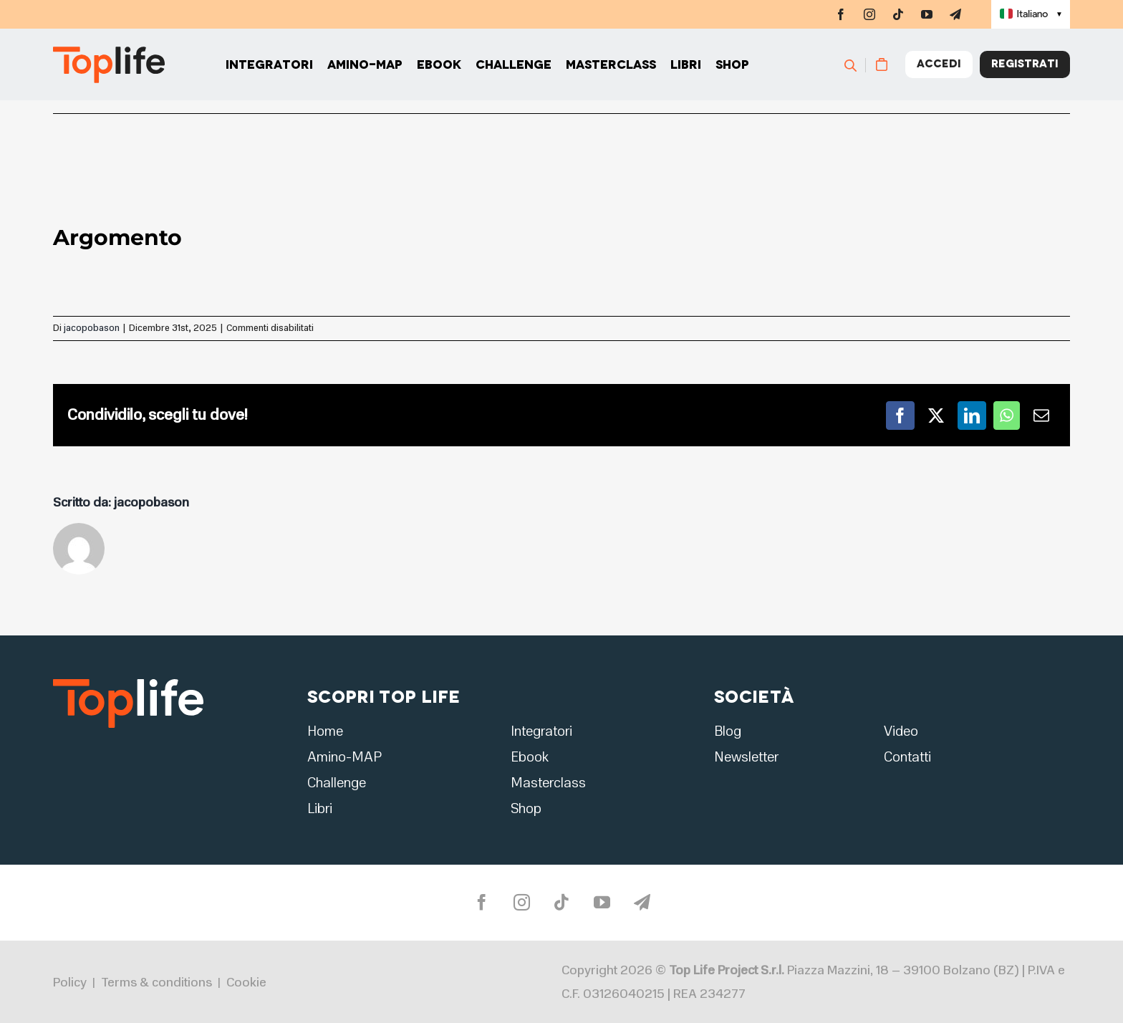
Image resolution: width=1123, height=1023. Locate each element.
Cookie (246, 982)
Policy (70, 982)
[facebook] (840, 14)
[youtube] (926, 14)
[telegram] (955, 14)
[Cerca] (857, 64)
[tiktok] (898, 14)
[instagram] (869, 14)
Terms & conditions (156, 982)
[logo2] (128, 683)
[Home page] (109, 65)
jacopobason (92, 328)
